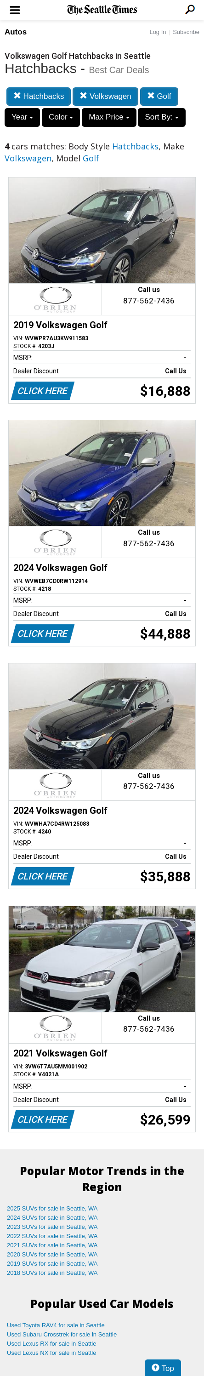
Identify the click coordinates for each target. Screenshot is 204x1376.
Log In (157, 32)
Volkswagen (105, 96)
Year (22, 117)
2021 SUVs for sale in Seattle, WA (52, 1245)
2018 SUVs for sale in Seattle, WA (52, 1272)
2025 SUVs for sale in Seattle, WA (52, 1208)
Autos (16, 32)
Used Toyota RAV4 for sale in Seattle (56, 1325)
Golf (159, 96)
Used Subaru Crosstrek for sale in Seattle (62, 1334)
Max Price (109, 117)
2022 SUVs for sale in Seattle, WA (52, 1236)
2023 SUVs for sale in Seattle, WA (52, 1226)
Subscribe (186, 32)
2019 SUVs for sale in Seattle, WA (52, 1263)
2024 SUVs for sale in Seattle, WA (52, 1217)
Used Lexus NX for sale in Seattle (51, 1352)
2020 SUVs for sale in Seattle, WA (52, 1254)
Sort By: (161, 117)
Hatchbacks (38, 96)
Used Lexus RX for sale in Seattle (51, 1343)
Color (61, 117)
